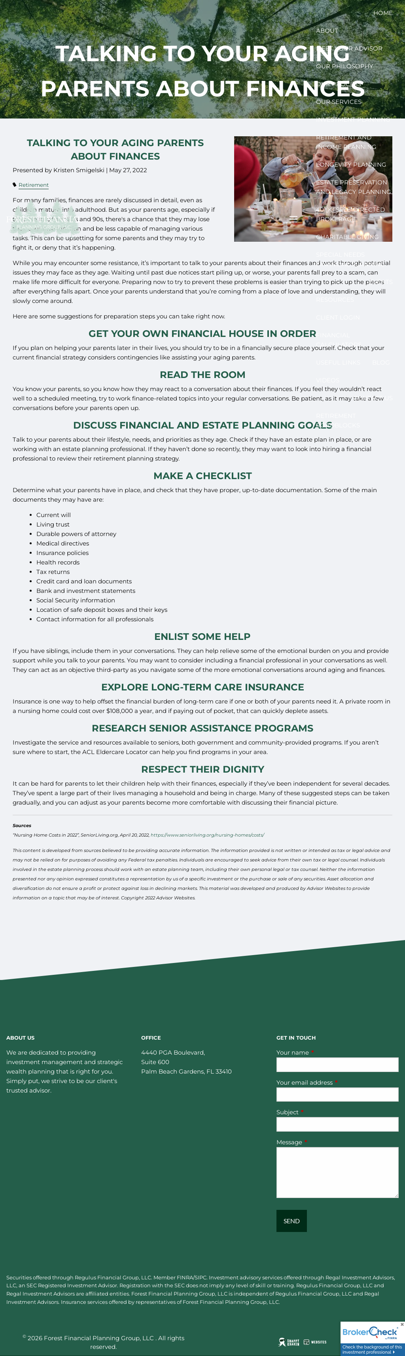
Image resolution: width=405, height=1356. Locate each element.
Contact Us (373, 398)
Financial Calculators (338, 339)
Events (381, 282)
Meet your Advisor (349, 48)
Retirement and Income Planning (346, 142)
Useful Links (338, 362)
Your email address (335, 1082)
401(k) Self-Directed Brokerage (350, 214)
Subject (318, 1112)
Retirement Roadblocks (338, 420)
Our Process (338, 84)
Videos (327, 380)
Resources (335, 299)
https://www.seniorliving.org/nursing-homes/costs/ (207, 835)
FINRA (185, 1277)
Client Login (338, 317)
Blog (381, 362)
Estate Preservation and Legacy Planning (353, 187)
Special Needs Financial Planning (350, 259)
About (327, 30)
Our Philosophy (344, 66)
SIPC (200, 1277)
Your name (323, 1052)
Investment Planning (353, 119)
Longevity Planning (351, 164)
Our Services (338, 101)
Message (320, 1142)
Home (383, 13)
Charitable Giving (347, 237)
